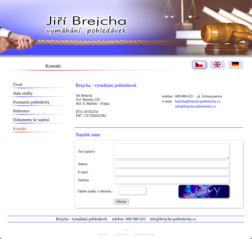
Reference (21, 111)
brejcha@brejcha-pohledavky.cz (197, 101)
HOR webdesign (144, 234)
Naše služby (23, 93)
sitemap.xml (121, 234)
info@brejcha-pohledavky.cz (195, 106)
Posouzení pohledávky (31, 102)
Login (126, 229)
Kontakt (19, 128)
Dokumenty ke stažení (31, 120)
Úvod (17, 84)
